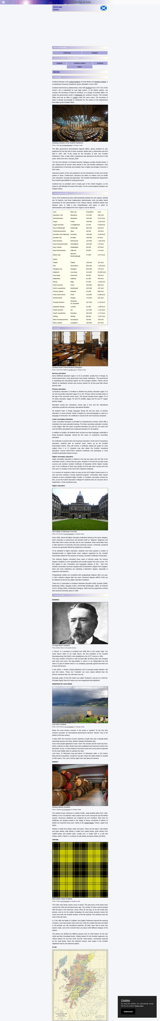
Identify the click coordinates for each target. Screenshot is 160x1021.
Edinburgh (67, 53)
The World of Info (80, 2)
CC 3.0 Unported (68, 534)
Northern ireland (79, 63)
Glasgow (95, 53)
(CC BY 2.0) (71, 369)
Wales (80, 67)
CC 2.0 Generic (69, 726)
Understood (128, 1011)
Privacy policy (139, 1006)
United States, (89, 823)
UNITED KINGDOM (73, 58)
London (75, 97)
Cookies (125, 1000)
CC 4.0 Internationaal (66, 145)
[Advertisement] (80, 28)
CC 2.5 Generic (64, 901)
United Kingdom (74, 82)
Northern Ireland (100, 82)
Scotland (100, 63)
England (59, 63)
